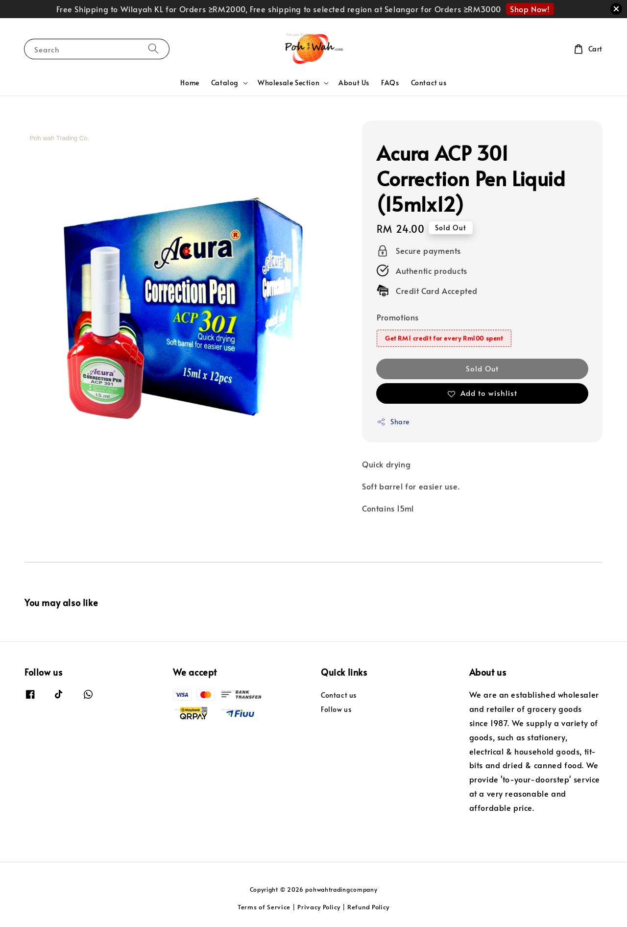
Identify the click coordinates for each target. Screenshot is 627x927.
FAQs (390, 82)
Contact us (429, 82)
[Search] (153, 48)
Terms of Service (264, 907)
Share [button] (393, 421)
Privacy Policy (318, 907)
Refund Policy (368, 907)
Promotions (398, 317)
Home (189, 82)
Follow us (336, 709)
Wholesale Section (288, 82)
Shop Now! (530, 8)
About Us (353, 82)
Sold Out (482, 368)
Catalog (225, 82)
